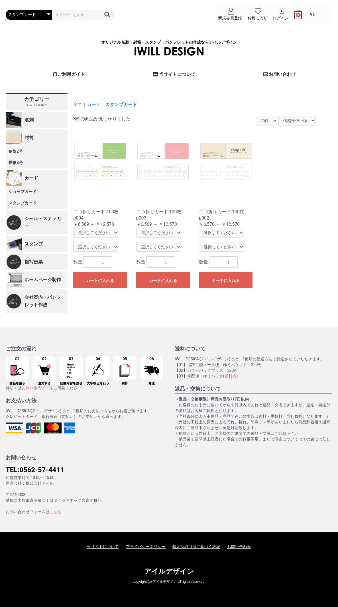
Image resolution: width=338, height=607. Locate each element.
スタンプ (34, 244)
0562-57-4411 (41, 470)
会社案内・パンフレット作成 (43, 301)
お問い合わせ (279, 74)
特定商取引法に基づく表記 (196, 546)
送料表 (231, 376)
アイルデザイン (169, 571)
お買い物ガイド (36, 387)
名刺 (29, 120)
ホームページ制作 (43, 279)
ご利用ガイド (69, 74)
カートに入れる (100, 280)
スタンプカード (22, 203)
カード (31, 178)
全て (77, 104)
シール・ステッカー (43, 222)
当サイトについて (174, 74)
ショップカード (22, 191)
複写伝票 (34, 262)
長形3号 (16, 162)
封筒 (29, 137)
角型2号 (16, 151)
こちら (56, 511)
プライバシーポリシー (146, 546)
